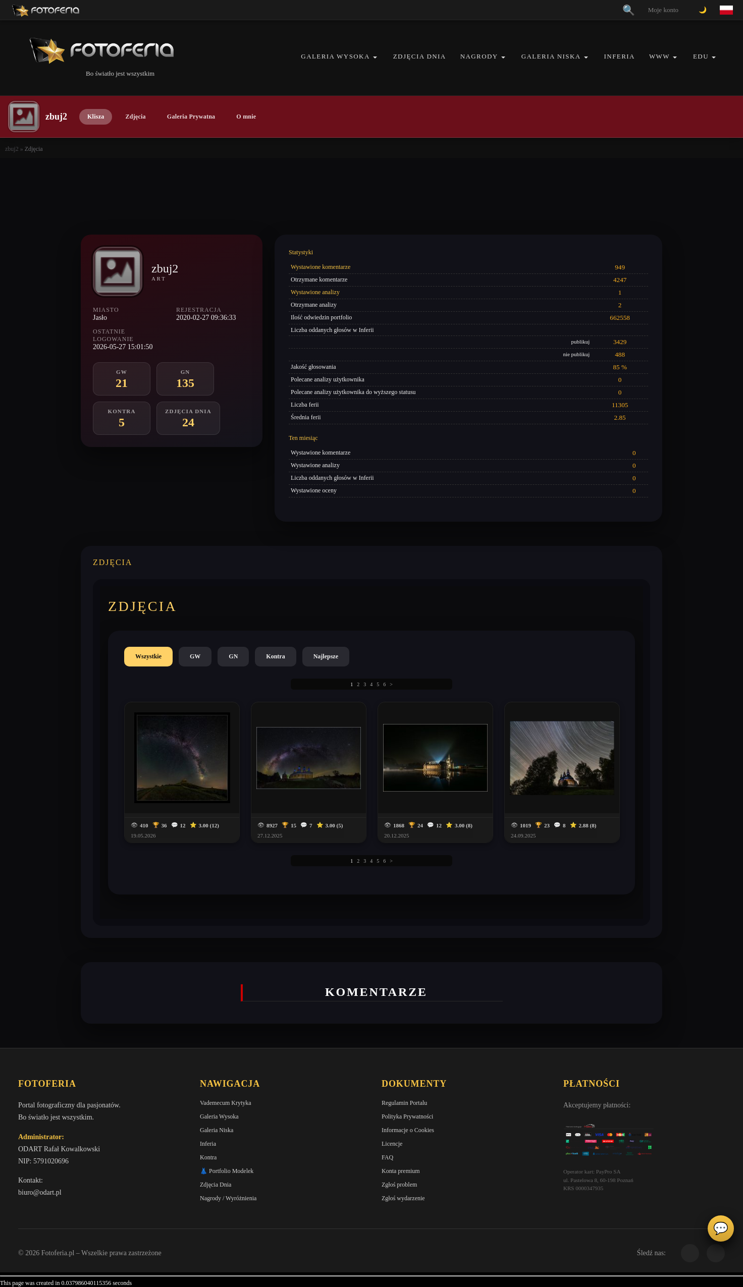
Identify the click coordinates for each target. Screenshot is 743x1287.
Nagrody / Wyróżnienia (228, 1198)
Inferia (619, 56)
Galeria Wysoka (335, 56)
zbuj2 (12, 148)
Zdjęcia (135, 116)
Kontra (275, 656)
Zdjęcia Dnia (419, 56)
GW (195, 656)
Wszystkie (148, 656)
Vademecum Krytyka (225, 1102)
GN (233, 656)
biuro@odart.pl (40, 1192)
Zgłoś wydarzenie (403, 1198)
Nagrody (479, 56)
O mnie (246, 116)
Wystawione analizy (315, 292)
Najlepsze (325, 656)
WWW (659, 56)
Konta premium (401, 1170)
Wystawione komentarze (320, 266)
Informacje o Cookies (408, 1130)
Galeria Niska (551, 56)
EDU (701, 56)
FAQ (387, 1157)
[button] (375, 57)
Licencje (392, 1143)
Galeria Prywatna (191, 116)
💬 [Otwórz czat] (720, 1228)
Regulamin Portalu (404, 1102)
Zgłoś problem (399, 1184)
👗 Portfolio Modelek (226, 1170)
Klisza (95, 116)
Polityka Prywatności (407, 1116)
